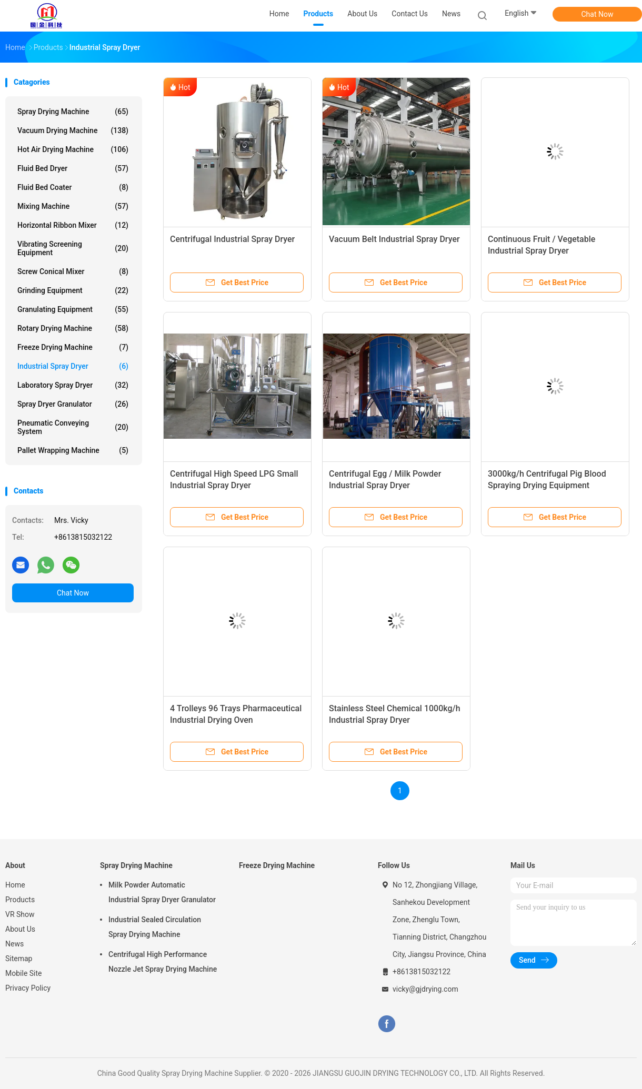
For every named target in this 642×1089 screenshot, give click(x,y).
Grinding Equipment (72, 290)
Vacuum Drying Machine (72, 130)
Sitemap (18, 958)
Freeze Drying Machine (72, 347)
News (14, 944)
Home (15, 885)
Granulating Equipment (72, 309)
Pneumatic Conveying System (72, 427)
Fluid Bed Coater (72, 187)
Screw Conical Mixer (72, 271)
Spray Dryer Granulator (72, 404)
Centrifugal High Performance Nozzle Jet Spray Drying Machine (162, 961)
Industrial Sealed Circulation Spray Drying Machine (154, 927)
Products (20, 899)
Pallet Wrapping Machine (72, 450)
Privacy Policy (28, 988)
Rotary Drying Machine (72, 328)
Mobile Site (23, 973)
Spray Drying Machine (72, 111)
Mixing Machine (72, 206)
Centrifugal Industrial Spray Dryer (232, 239)
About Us (20, 929)
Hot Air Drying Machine (72, 149)
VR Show (20, 914)
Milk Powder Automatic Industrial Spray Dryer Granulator (162, 892)
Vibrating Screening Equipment (72, 248)
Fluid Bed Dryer (72, 168)
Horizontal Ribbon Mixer (72, 225)
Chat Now (597, 14)
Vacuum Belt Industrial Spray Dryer (394, 239)
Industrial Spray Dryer (72, 366)
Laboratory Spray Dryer (72, 385)
